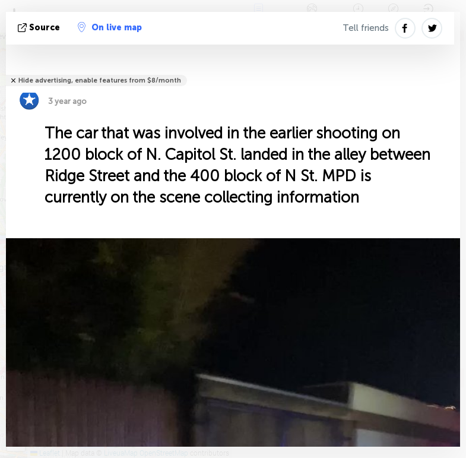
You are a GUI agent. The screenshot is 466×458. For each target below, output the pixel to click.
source (40, 28)
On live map (110, 27)
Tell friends (366, 28)
